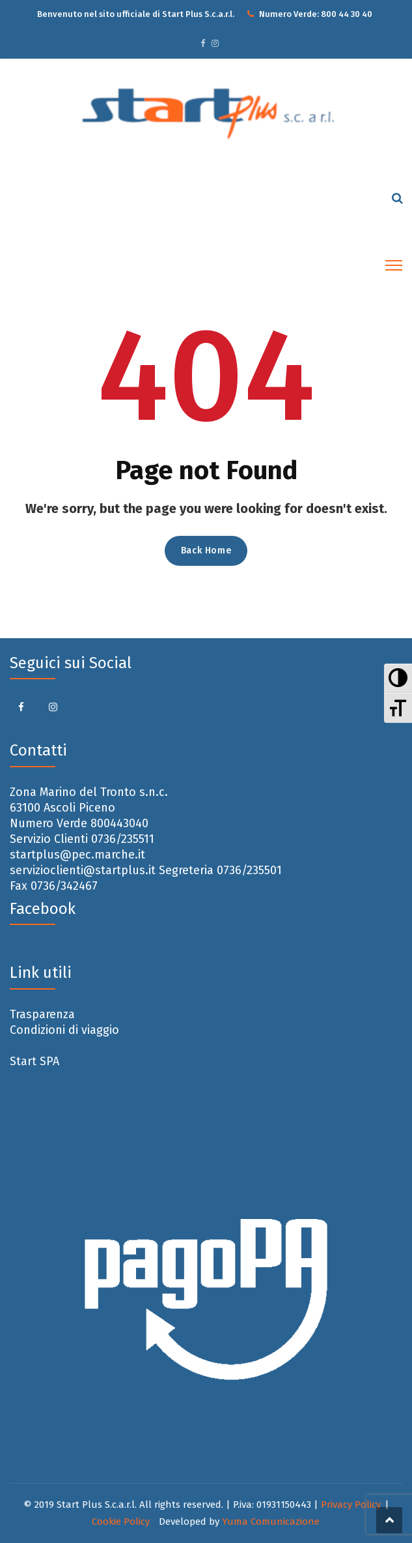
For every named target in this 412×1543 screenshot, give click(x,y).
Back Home (206, 550)
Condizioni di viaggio (64, 1030)
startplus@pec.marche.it (77, 854)
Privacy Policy (351, 1504)
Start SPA (34, 1061)
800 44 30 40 (346, 14)
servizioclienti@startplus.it (83, 870)
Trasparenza (42, 1014)
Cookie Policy (121, 1521)
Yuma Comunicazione (271, 1521)
